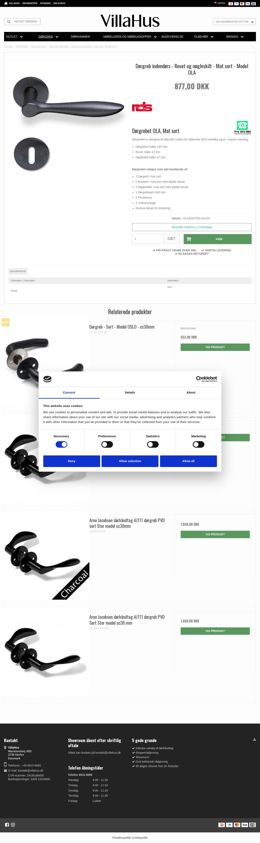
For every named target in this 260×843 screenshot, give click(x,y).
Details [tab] (130, 392)
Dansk (219, 3)
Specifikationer (18, 271)
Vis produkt (215, 347)
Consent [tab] (69, 392)
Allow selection (130, 461)
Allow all (188, 461)
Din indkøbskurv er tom (236, 21)
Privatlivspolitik (121, 837)
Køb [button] (203, 239)
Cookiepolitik (140, 837)
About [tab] (190, 392)
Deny (71, 461)
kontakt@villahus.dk (30, 770)
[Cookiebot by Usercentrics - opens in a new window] (199, 379)
